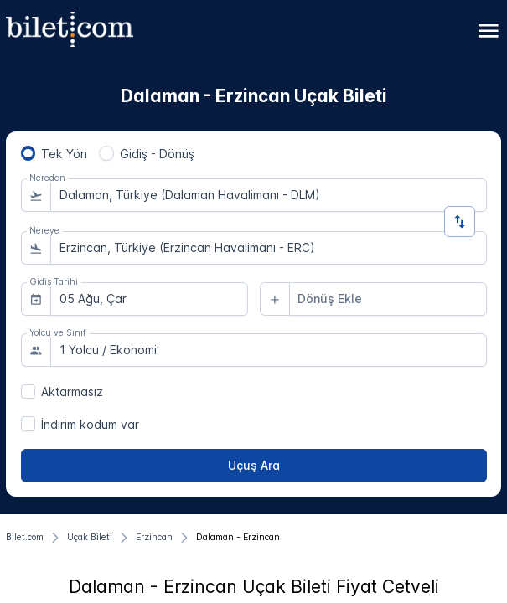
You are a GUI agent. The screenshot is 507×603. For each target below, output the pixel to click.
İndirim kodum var (90, 424)
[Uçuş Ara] (254, 465)
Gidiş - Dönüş (157, 154)
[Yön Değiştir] (459, 221)
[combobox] (268, 195)
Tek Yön (64, 154)
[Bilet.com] (25, 538)
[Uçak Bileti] (89, 538)
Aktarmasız (72, 391)
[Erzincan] (154, 538)
